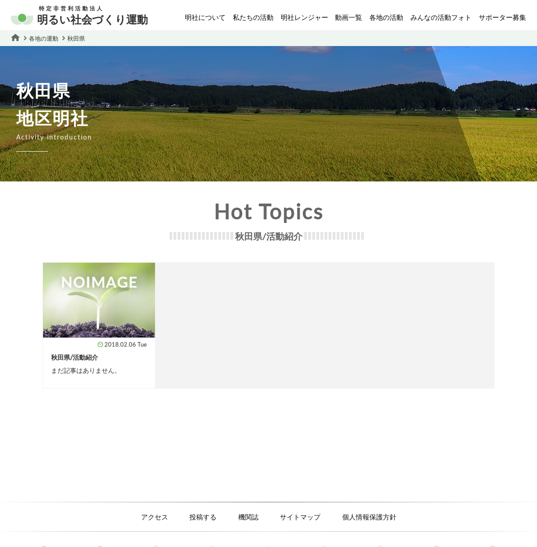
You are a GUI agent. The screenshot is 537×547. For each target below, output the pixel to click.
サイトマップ (300, 517)
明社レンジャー (304, 17)
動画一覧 (348, 17)
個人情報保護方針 (369, 517)
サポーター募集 (502, 17)
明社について (205, 17)
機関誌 (248, 517)
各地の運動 (43, 38)
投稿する (203, 517)
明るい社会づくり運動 (79, 16)
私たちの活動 (253, 17)
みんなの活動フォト (440, 17)
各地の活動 (386, 17)
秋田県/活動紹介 (74, 357)
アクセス (154, 517)
